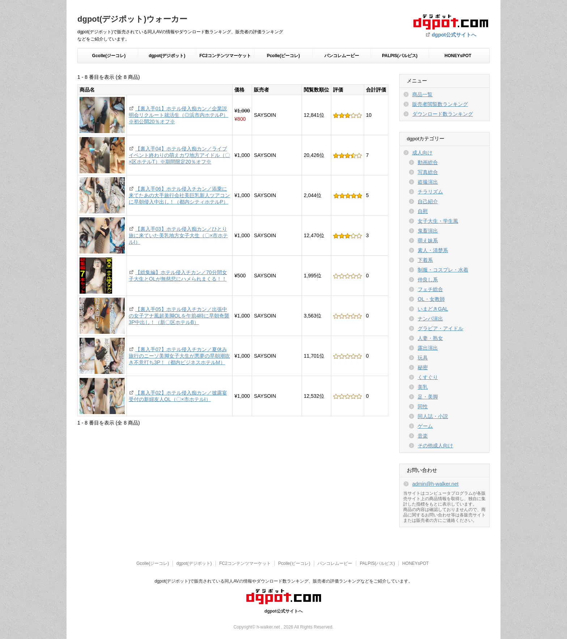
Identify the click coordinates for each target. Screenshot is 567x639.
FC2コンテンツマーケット (225, 55)
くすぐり (428, 377)
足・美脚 (428, 397)
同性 (423, 406)
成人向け (422, 153)
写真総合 (428, 172)
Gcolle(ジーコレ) (109, 55)
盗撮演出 (428, 182)
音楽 (423, 436)
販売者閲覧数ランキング (440, 104)
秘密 (423, 367)
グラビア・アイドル (440, 328)
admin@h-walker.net (435, 484)
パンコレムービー (341, 55)
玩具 (423, 358)
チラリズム (430, 192)
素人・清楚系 (433, 250)
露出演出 (428, 348)
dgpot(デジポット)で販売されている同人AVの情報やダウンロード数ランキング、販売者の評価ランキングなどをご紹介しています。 (283, 581)
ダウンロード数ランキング (442, 114)
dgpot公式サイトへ (454, 35)
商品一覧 (422, 94)
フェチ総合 (430, 289)
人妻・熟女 (430, 338)
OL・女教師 (431, 299)
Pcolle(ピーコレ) (283, 55)
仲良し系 (428, 279)
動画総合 (428, 162)
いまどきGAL (433, 309)
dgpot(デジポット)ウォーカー (132, 19)
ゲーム (425, 426)
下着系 (425, 260)
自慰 (423, 211)
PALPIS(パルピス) (399, 55)
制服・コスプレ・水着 (443, 270)
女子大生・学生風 (438, 221)
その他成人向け (435, 445)
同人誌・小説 (433, 416)
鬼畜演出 (428, 231)
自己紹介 (428, 201)
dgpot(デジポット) (167, 55)
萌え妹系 (428, 240)
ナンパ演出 (430, 318)
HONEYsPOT (457, 55)
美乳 (423, 387)
